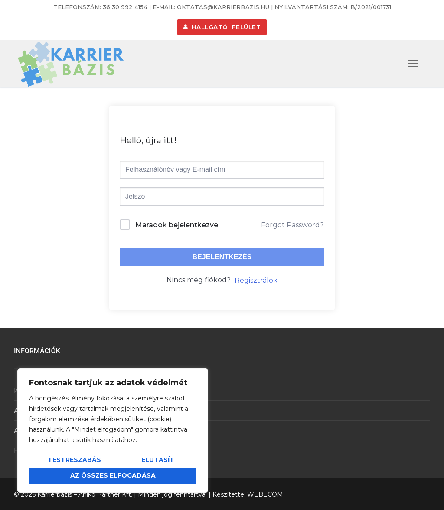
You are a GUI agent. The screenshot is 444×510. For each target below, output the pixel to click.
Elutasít (157, 460)
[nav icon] (413, 64)
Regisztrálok (256, 280)
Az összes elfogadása (113, 475)
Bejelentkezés (222, 257)
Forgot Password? (292, 225)
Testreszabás (74, 460)
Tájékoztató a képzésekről (60, 371)
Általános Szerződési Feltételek (68, 411)
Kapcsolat (31, 391)
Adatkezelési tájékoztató (57, 430)
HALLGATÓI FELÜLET (222, 26)
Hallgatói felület (42, 450)
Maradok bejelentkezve (176, 225)
